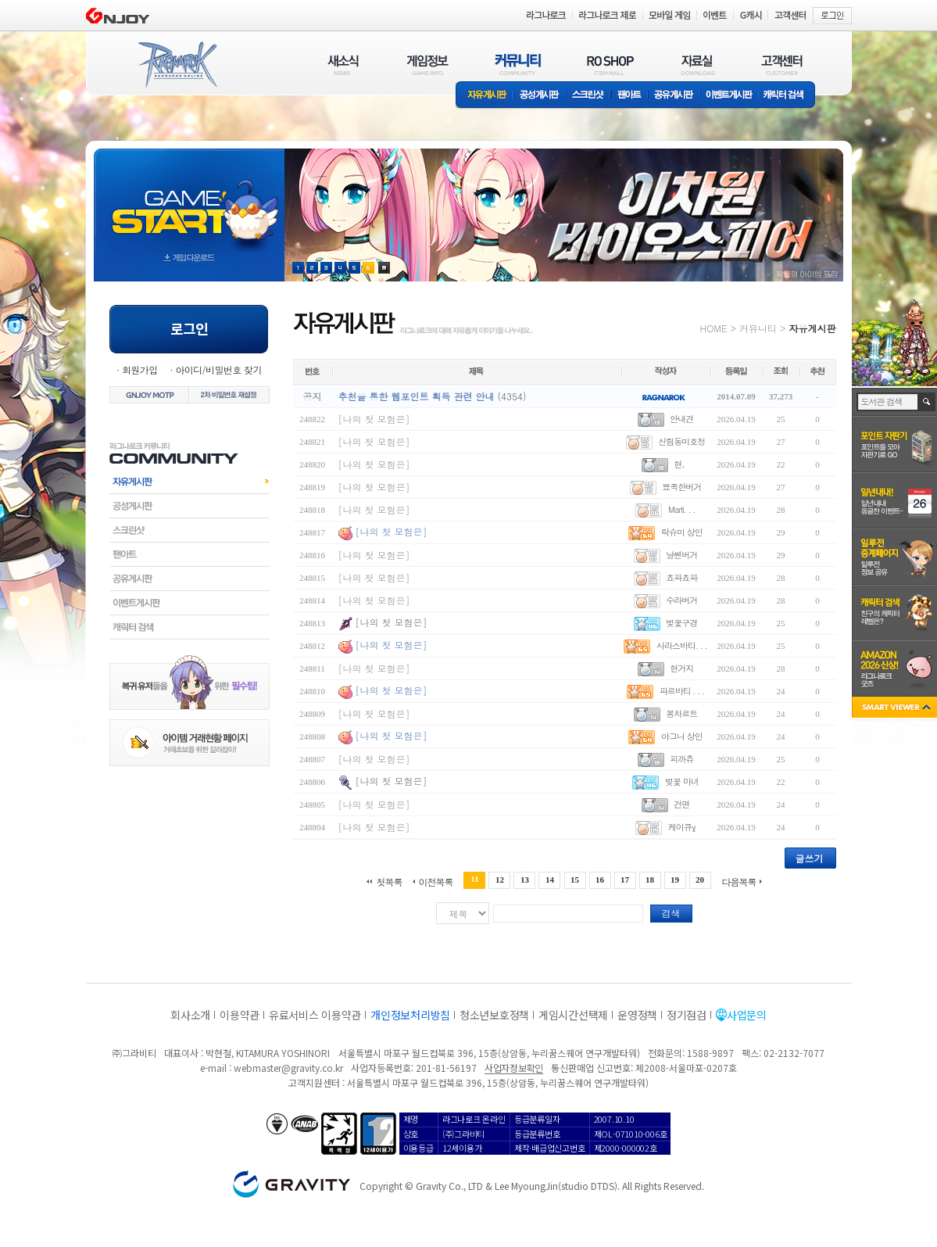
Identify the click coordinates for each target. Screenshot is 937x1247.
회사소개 (190, 1015)
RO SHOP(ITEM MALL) (610, 64)
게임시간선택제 (573, 1015)
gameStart (189, 201)
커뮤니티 (758, 328)
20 (700, 879)
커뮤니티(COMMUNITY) (518, 64)
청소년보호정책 (494, 1015)
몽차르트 (681, 713)
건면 (681, 804)
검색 (671, 912)
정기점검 (686, 1015)
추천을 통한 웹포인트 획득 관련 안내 (416, 396)
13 (524, 879)
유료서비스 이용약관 (315, 1015)
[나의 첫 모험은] (374, 418)
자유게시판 (484, 95)
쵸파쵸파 (681, 577)
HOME (714, 328)
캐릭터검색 (189, 627)
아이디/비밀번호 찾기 (218, 369)
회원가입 (140, 369)
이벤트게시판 (729, 95)
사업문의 (747, 1015)
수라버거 (681, 600)
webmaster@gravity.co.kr (288, 1067)
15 (574, 879)
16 (599, 879)
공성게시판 (540, 95)
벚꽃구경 (681, 623)
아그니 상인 (682, 736)
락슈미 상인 (682, 532)
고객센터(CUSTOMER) (782, 64)
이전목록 (435, 881)
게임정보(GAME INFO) (428, 64)
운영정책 (637, 1015)
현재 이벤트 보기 (384, 268)
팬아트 (629, 95)
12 (499, 879)
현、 (681, 464)
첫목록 (389, 881)
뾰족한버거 (681, 487)
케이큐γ (682, 827)
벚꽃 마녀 (682, 781)
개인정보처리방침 (410, 1015)
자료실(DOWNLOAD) (697, 64)
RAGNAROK (177, 64)
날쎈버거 (681, 555)
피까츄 (681, 759)
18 (650, 879)
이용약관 (239, 1015)
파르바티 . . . (682, 691)
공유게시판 (674, 95)
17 (624, 879)
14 (549, 879)
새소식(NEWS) (343, 64)
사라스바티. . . (681, 645)
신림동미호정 (681, 441)
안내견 (681, 419)
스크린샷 (589, 95)
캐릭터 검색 (788, 95)
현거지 (681, 668)
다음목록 (739, 881)
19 (675, 879)
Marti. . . (682, 509)
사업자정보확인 (514, 1067)
